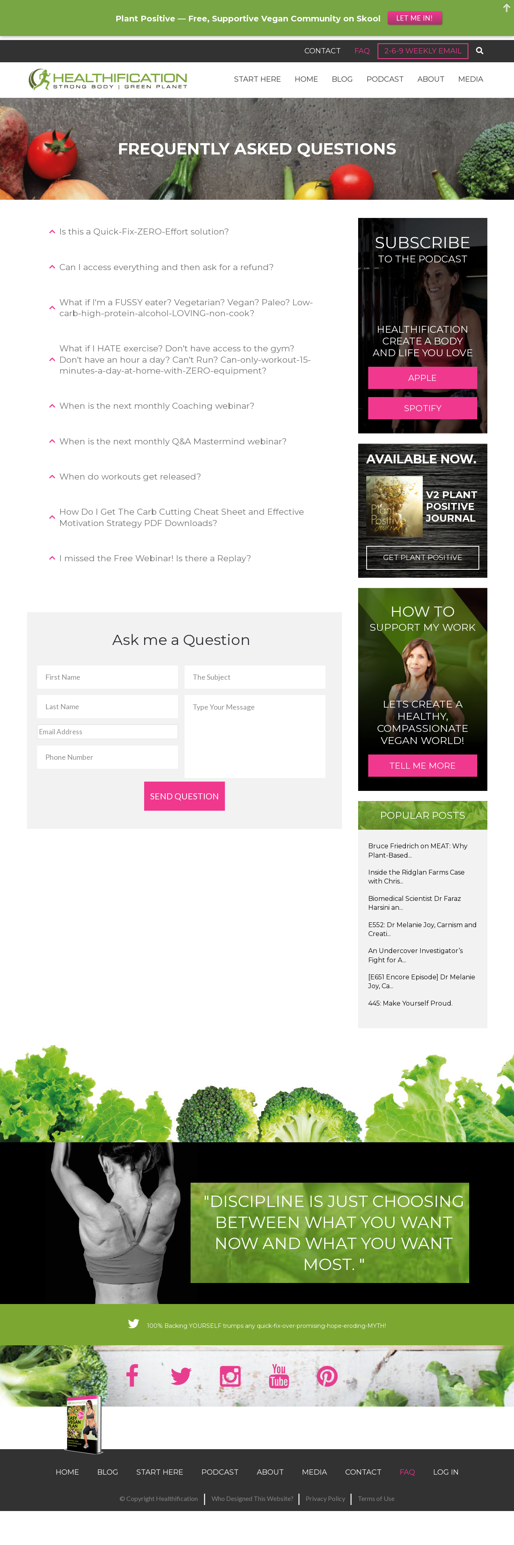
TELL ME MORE (422, 796)
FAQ (362, 50)
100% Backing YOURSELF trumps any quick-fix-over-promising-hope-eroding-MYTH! (257, 1361)
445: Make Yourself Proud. (410, 1040)
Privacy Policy (325, 1528)
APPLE (422, 384)
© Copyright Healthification (159, 1528)
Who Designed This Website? (253, 1528)
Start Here (257, 79)
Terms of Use (376, 1528)
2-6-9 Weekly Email (423, 50)
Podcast (385, 79)
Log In (446, 1502)
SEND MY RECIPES (416, 1460)
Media (470, 79)
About (431, 79)
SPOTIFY (422, 426)
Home (306, 79)
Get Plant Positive (422, 581)
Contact (322, 50)
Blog (342, 79)
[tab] (184, 231)
